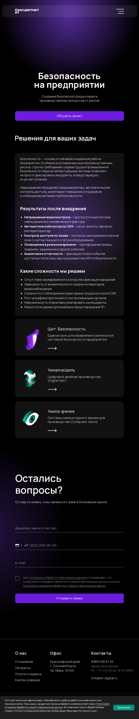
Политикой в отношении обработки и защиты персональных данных (57, 705)
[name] (69, 528)
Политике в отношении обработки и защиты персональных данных (64, 586)
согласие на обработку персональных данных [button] (58, 577)
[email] (69, 563)
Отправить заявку (69, 598)
